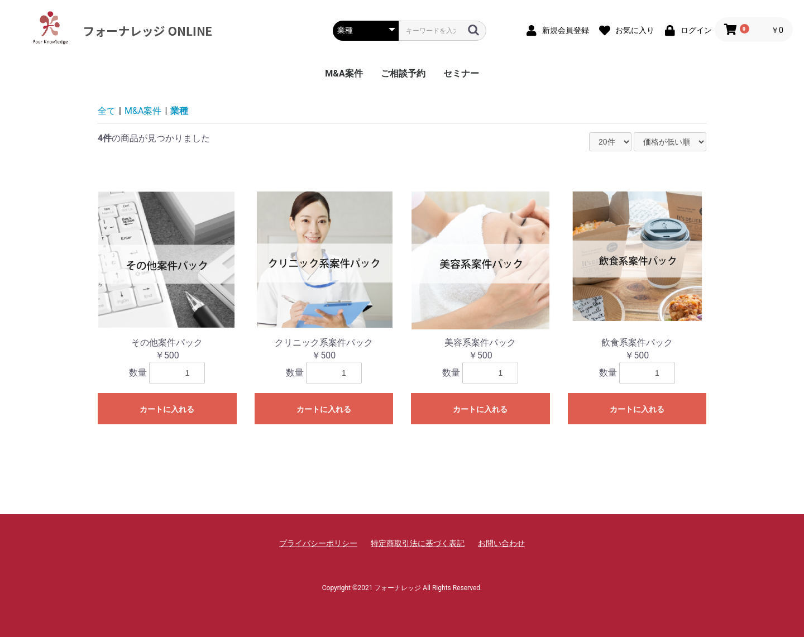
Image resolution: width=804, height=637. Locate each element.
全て (107, 111)
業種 (179, 111)
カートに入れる (167, 409)
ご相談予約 (403, 73)
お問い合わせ (501, 543)
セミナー (461, 73)
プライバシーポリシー (318, 543)
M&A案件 (343, 73)
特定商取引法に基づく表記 (418, 543)
